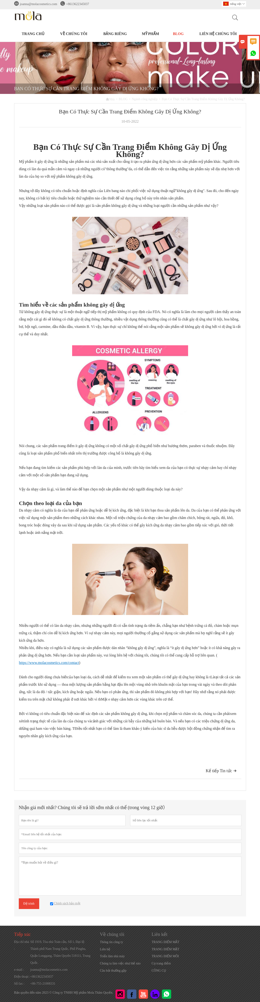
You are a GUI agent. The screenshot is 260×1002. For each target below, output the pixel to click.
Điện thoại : (22, 976)
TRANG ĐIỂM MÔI (165, 956)
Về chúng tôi (73, 34)
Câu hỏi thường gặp (113, 970)
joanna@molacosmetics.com (38, 4)
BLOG (178, 34)
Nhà (110, 99)
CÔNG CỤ (159, 970)
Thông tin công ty (111, 942)
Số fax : (19, 983)
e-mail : (19, 969)
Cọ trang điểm (161, 963)
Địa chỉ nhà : (21, 945)
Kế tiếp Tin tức (221, 771)
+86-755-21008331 (42, 983)
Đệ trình (29, 903)
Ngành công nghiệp (144, 99)
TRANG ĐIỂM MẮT (165, 942)
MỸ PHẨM (150, 34)
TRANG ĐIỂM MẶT (165, 949)
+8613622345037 (77, 4)
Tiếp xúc (22, 934)
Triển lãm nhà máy (112, 956)
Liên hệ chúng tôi (218, 34)
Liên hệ (105, 949)
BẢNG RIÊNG (115, 34)
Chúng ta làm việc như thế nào (120, 963)
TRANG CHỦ (33, 34)
